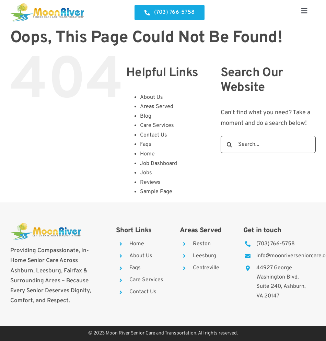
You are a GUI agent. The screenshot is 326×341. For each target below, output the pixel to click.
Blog (145, 116)
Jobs (146, 172)
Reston (202, 243)
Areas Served (156, 106)
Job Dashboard (158, 163)
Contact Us (153, 135)
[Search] (229, 144)
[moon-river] (47, 6)
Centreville (206, 267)
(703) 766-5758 (275, 243)
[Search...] (268, 144)
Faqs (145, 144)
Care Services (157, 125)
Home (147, 154)
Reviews (150, 182)
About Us (151, 97)
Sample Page (156, 191)
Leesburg (204, 255)
